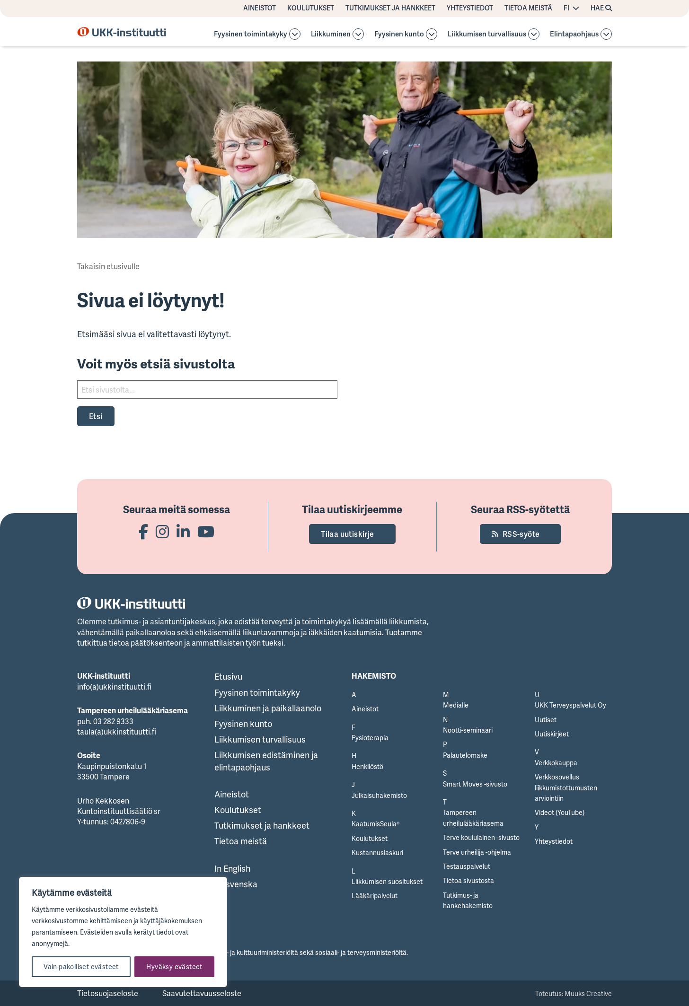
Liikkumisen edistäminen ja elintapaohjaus (266, 760)
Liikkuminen (331, 34)
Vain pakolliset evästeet (81, 966)
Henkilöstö (367, 766)
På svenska (235, 884)
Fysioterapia (370, 737)
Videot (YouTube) (559, 812)
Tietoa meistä (528, 8)
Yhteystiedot (470, 8)
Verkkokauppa (556, 762)
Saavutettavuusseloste (201, 993)
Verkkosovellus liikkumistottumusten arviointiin (566, 787)
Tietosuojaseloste (107, 993)
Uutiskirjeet (552, 733)
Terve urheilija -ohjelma (477, 852)
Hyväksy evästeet (174, 966)
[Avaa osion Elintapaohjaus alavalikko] (606, 34)
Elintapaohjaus (574, 34)
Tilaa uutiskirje (347, 534)
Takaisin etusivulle (108, 266)
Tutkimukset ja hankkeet (390, 8)
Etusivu (228, 676)
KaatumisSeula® (375, 823)
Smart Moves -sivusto (475, 783)
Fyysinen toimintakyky (250, 34)
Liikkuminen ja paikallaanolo (267, 708)
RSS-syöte (521, 534)
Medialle (455, 704)
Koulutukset (310, 8)
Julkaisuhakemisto (379, 795)
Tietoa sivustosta (468, 880)
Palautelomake (465, 755)
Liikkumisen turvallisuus (487, 34)
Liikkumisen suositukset (387, 881)
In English (232, 868)
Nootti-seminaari (468, 730)
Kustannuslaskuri (377, 852)
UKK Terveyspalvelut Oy (570, 704)
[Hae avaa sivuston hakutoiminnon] (601, 8)
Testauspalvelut (466, 866)
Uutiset (545, 719)
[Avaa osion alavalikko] (294, 34)
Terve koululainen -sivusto (481, 837)
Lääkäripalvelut (375, 895)
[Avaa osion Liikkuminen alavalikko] (358, 34)
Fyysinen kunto (399, 34)
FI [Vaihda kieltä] (566, 8)
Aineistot (259, 8)
